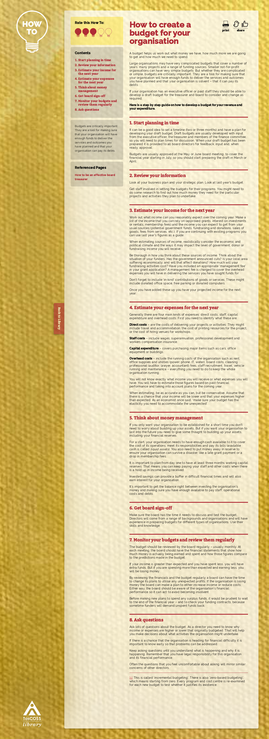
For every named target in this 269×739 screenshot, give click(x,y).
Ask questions (88, 110)
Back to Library (59, 318)
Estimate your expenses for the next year (96, 80)
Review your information (96, 65)
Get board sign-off (91, 96)
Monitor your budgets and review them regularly (97, 102)
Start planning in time (94, 60)
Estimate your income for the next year (97, 72)
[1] (131, 677)
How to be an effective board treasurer (95, 177)
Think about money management (92, 89)
